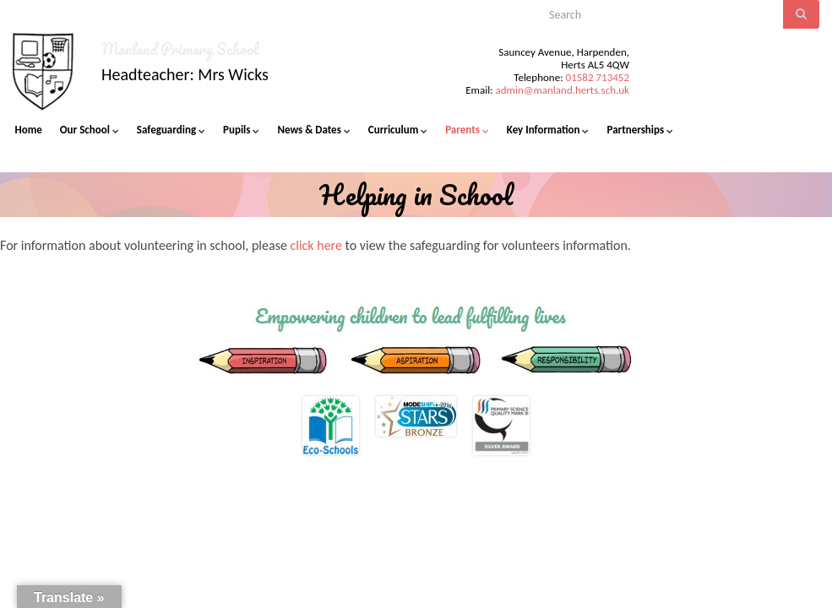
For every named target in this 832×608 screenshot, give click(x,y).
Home (28, 129)
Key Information (548, 129)
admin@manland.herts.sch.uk (562, 90)
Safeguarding (171, 129)
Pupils (241, 129)
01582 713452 (597, 77)
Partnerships (639, 129)
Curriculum (397, 129)
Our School (89, 129)
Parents (467, 129)
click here (315, 245)
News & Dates (313, 129)
